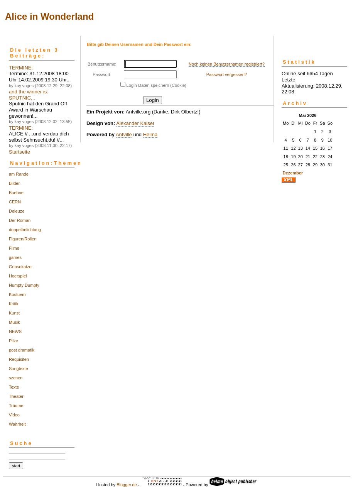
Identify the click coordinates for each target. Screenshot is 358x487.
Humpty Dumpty (24, 285)
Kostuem (17, 294)
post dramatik (21, 350)
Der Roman (19, 220)
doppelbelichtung (25, 229)
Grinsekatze (20, 266)
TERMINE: (21, 68)
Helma (150, 134)
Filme (14, 248)
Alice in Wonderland (49, 16)
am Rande (19, 174)
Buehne (16, 192)
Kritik (13, 303)
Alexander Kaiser (135, 123)
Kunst (14, 313)
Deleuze (16, 211)
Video (14, 415)
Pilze (13, 340)
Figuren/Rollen (23, 239)
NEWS (15, 331)
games (15, 257)
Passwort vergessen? (226, 74)
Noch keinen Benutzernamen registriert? (227, 64)
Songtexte (18, 368)
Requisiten (19, 359)
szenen (15, 377)
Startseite (19, 152)
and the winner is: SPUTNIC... (28, 95)
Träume (16, 405)
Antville (124, 134)
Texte (14, 387)
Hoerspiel (18, 276)
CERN (15, 202)
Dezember (293, 173)
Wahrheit (17, 424)
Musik (14, 322)
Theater (16, 396)
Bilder (14, 183)
